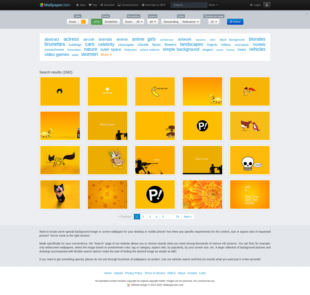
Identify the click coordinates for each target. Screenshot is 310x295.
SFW (97, 21)
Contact (192, 273)
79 (177, 216)
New (81, 5)
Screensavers (128, 5)
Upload (118, 273)
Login (255, 5)
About (181, 273)
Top (92, 5)
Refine (235, 21)
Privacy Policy (133, 273)
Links (202, 273)
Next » (188, 216)
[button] (267, 5)
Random (107, 5)
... (170, 216)
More (106, 55)
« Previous (124, 216)
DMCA (171, 273)
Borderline (111, 21)
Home (108, 273)
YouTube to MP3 (153, 5)
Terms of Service (155, 273)
